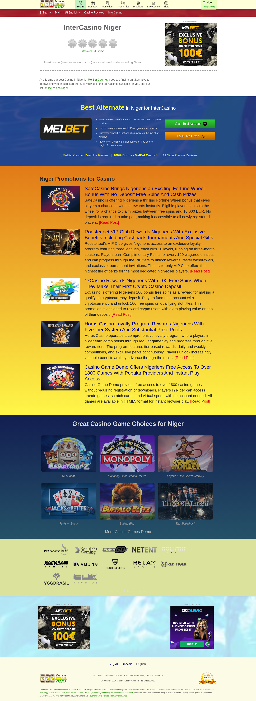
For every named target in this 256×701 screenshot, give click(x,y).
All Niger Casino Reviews (179, 155)
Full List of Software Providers (128, 591)
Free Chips (123, 6)
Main (58, 12)
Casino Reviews (94, 12)
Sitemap (159, 675)
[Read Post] (109, 222)
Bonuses (92, 6)
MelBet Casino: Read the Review (85, 155)
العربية (114, 664)
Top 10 (80, 6)
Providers (138, 6)
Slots (166, 6)
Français (127, 664)
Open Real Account (188, 123)
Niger (45, 12)
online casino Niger (56, 88)
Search (150, 675)
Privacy (119, 675)
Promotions (107, 6)
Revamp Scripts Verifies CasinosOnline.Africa (108, 696)
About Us (97, 675)
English (72, 12)
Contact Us (109, 675)
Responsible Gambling (134, 675)
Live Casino (153, 6)
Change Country (209, 7)
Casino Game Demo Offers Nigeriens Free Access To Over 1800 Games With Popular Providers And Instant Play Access (148, 372)
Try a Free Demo (188, 136)
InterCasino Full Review (93, 51)
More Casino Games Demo (128, 532)
